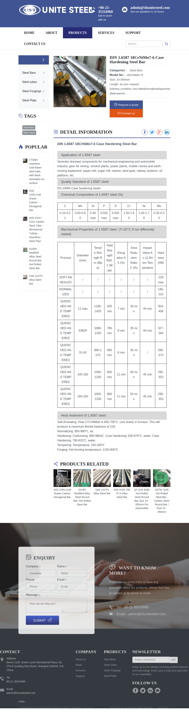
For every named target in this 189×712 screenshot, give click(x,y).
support (133, 33)
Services (81, 705)
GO (173, 694)
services (106, 33)
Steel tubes (29, 132)
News (79, 699)
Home (29, 33)
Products (77, 33)
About (51, 33)
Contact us (34, 44)
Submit (42, 667)
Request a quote (126, 104)
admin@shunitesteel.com (147, 648)
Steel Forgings (112, 705)
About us (81, 694)
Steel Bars (28, 127)
